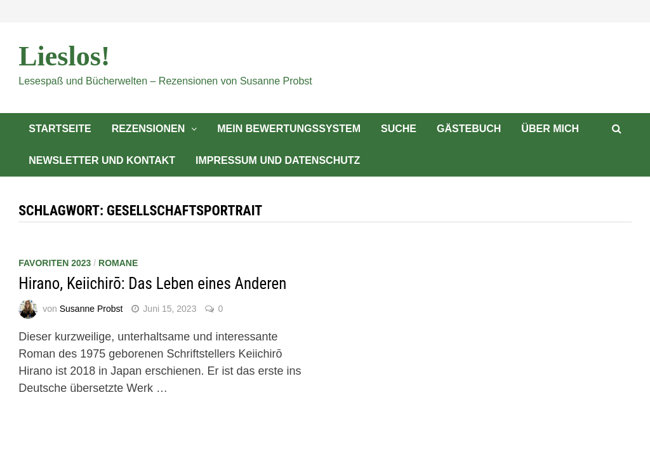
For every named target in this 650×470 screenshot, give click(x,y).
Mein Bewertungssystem (289, 128)
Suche (398, 128)
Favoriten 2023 (54, 263)
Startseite (60, 128)
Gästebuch (469, 128)
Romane (118, 263)
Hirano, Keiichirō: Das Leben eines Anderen (152, 283)
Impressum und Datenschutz (278, 160)
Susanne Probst (91, 309)
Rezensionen (148, 128)
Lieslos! (64, 56)
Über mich (550, 128)
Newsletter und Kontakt (102, 160)
